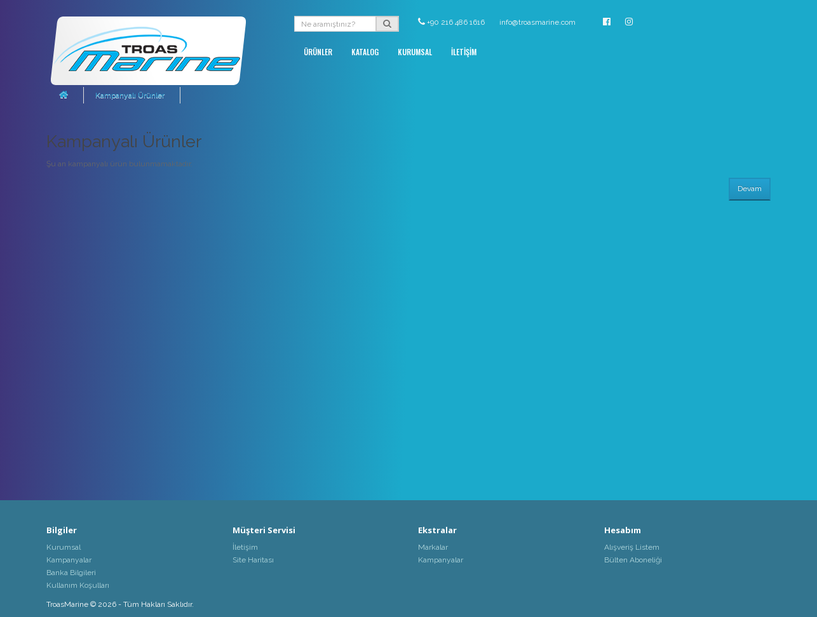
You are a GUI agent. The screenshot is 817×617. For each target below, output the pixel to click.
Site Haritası (253, 559)
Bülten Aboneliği (633, 559)
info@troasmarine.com (537, 22)
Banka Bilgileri (71, 572)
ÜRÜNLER (318, 51)
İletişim (245, 547)
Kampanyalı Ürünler (130, 95)
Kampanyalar (68, 559)
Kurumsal (63, 547)
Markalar (433, 547)
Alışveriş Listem (631, 547)
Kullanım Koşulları (77, 585)
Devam (750, 188)
